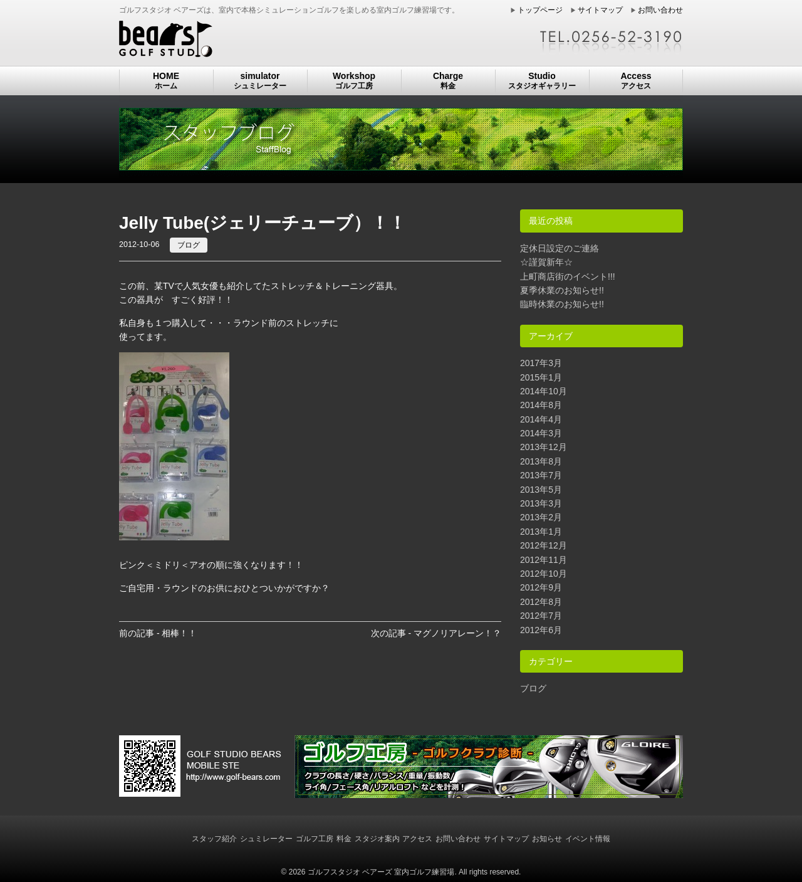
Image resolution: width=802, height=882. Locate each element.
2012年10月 (543, 574)
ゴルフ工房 (314, 838)
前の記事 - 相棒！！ (158, 633)
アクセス (417, 838)
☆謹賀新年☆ (546, 262)
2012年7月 (541, 616)
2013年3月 (541, 503)
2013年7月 (541, 475)
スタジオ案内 (377, 838)
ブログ (188, 245)
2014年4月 (541, 419)
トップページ (540, 10)
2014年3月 (541, 433)
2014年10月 (543, 391)
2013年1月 (541, 532)
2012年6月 (541, 630)
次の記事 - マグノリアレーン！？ (436, 633)
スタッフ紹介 (214, 838)
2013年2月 (541, 517)
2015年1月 (541, 377)
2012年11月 (543, 560)
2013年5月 (541, 490)
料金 (344, 838)
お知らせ (547, 838)
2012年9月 (541, 587)
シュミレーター (266, 838)
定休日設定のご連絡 (559, 248)
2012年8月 (541, 602)
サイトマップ (600, 10)
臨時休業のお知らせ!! (562, 304)
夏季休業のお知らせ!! (562, 290)
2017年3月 (541, 363)
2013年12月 (543, 447)
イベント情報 (587, 838)
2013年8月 (541, 461)
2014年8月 (541, 405)
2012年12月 (543, 545)
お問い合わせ (660, 10)
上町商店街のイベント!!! (567, 276)
